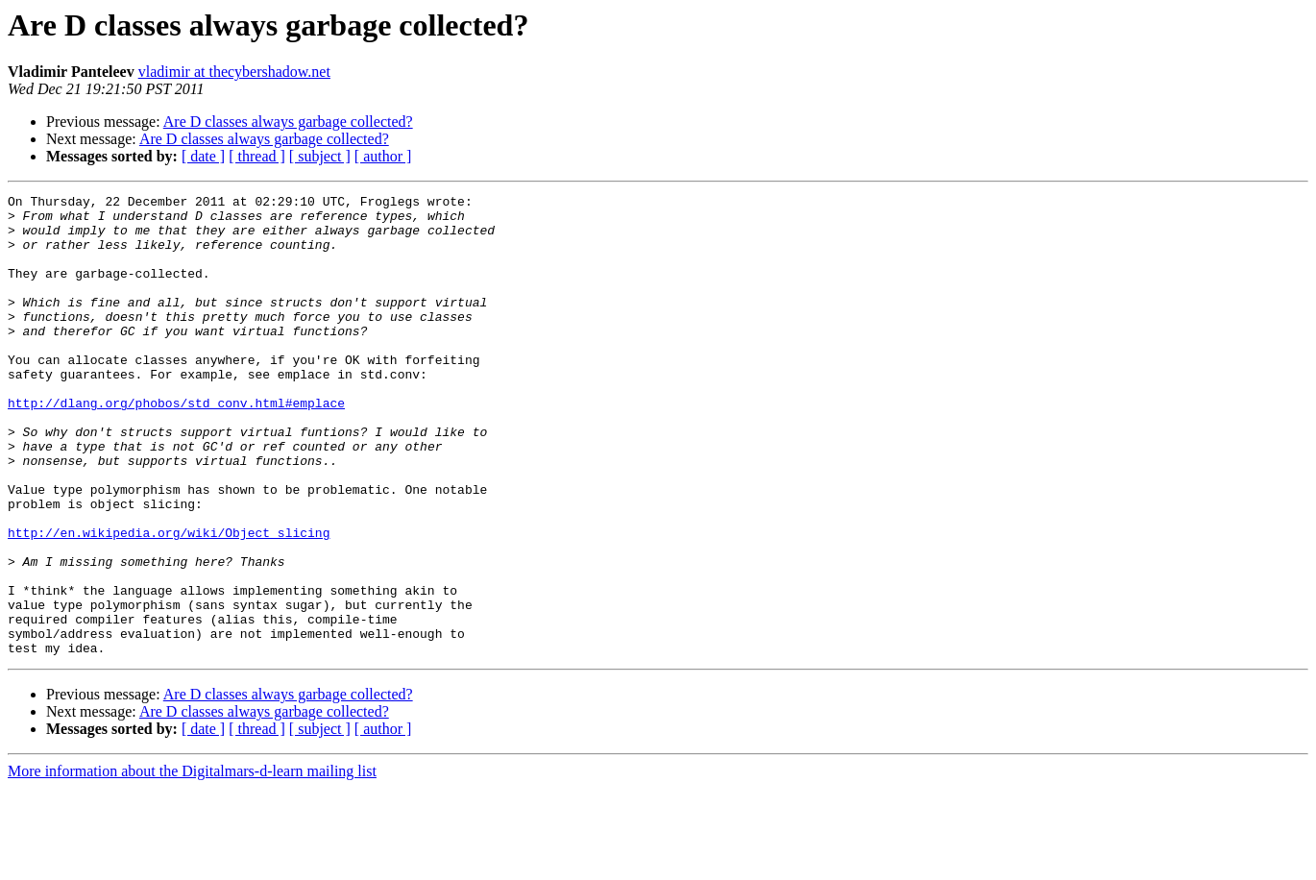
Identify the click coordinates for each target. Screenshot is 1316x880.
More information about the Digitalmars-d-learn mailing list (192, 863)
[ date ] (203, 156)
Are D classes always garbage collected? (288, 121)
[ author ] (383, 156)
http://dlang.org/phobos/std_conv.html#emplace (176, 445)
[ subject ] (320, 156)
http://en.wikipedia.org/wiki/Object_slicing (168, 601)
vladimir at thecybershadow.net (234, 71)
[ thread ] (257, 156)
